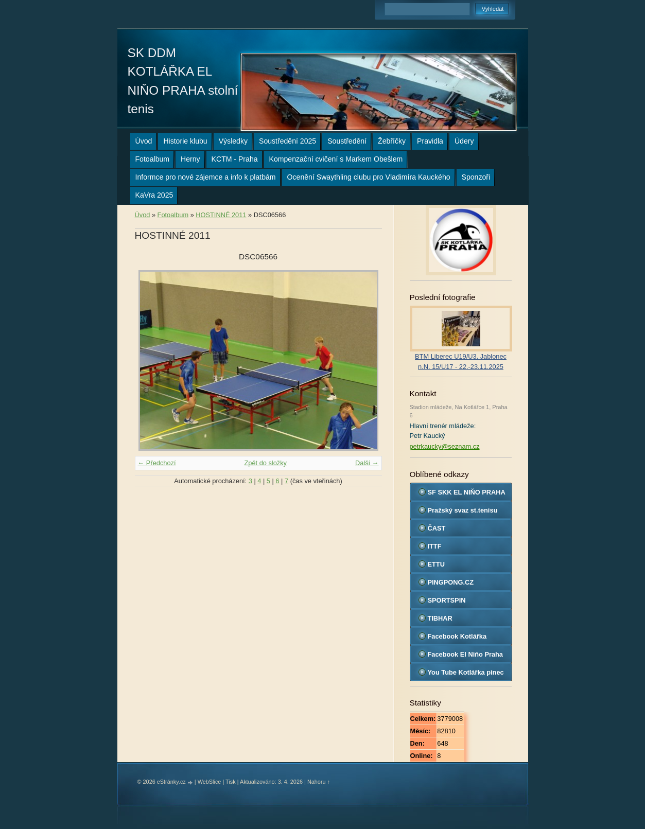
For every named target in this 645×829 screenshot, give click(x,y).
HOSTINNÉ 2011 (221, 215)
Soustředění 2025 (287, 141)
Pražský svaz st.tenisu (463, 510)
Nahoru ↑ (318, 782)
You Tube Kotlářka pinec (466, 672)
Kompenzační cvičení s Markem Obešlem (336, 159)
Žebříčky (392, 141)
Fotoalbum (152, 159)
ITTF (435, 546)
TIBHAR (440, 618)
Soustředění (347, 141)
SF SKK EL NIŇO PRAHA (466, 492)
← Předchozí (157, 463)
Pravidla (430, 141)
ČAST (437, 528)
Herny (190, 159)
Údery (464, 141)
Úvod (143, 141)
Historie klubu (185, 141)
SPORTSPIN (447, 600)
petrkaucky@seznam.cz (445, 446)
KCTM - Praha (235, 159)
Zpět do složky (265, 463)
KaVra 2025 (154, 195)
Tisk (230, 782)
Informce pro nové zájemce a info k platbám (205, 177)
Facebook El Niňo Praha (465, 654)
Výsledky (233, 141)
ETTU (436, 564)
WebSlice (209, 782)
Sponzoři (476, 177)
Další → (367, 463)
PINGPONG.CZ (451, 582)
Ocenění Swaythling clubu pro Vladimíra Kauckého (368, 177)
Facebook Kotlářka (457, 636)
